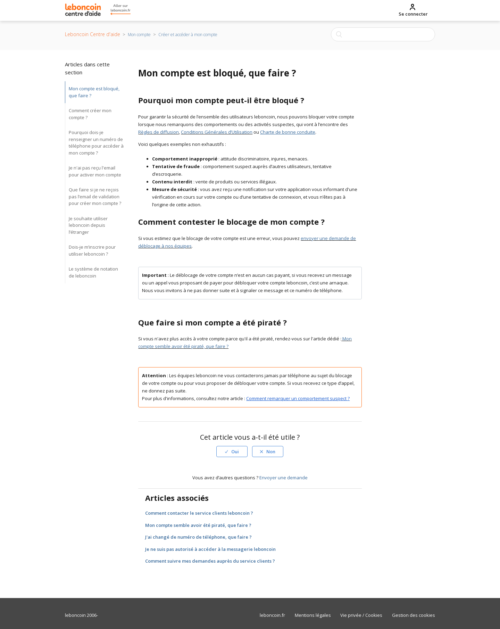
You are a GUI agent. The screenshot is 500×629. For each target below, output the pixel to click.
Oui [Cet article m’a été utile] (235, 451)
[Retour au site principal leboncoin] (117, 10)
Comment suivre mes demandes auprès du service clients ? (210, 561)
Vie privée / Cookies (361, 615)
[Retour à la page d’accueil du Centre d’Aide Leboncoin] (83, 10)
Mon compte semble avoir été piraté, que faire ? (198, 525)
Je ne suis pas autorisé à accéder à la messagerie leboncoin (210, 549)
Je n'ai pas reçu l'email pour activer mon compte (95, 171)
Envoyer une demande (283, 477)
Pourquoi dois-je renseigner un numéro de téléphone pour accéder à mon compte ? (96, 142)
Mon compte (139, 35)
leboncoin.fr (272, 615)
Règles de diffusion (158, 132)
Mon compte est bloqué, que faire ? (94, 92)
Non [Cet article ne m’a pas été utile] (270, 451)
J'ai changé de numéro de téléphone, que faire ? (198, 537)
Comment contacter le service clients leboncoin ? (199, 513)
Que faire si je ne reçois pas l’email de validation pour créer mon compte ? (95, 196)
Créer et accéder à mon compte (187, 35)
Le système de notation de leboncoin (93, 272)
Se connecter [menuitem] (413, 14)
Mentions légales (313, 615)
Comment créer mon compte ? (90, 114)
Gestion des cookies (413, 615)
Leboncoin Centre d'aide (92, 34)
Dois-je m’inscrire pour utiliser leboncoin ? (92, 250)
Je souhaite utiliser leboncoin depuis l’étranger (88, 225)
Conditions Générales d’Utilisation (216, 132)
